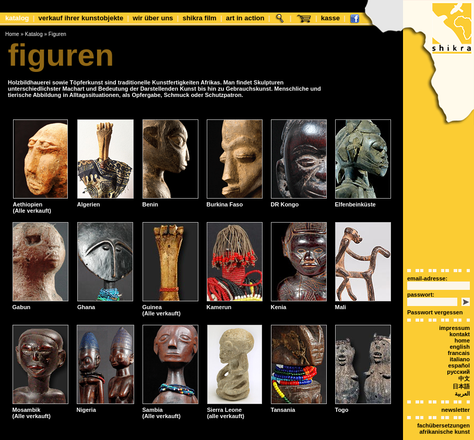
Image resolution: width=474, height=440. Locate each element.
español (459, 365)
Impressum (454, 328)
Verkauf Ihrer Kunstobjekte (81, 18)
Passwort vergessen (435, 312)
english (459, 347)
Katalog (17, 18)
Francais (459, 353)
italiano (459, 359)
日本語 (461, 386)
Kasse (330, 18)
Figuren (57, 34)
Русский (458, 372)
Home (12, 34)
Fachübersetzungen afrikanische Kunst (443, 428)
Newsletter (456, 410)
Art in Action (245, 18)
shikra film (200, 18)
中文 (464, 378)
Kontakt (459, 334)
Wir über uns (153, 18)
